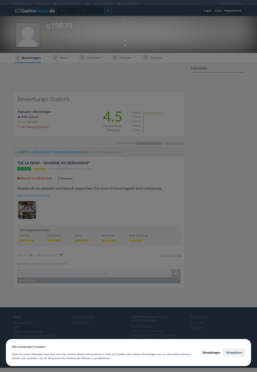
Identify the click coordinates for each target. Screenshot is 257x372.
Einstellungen (211, 352)
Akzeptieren (234, 352)
